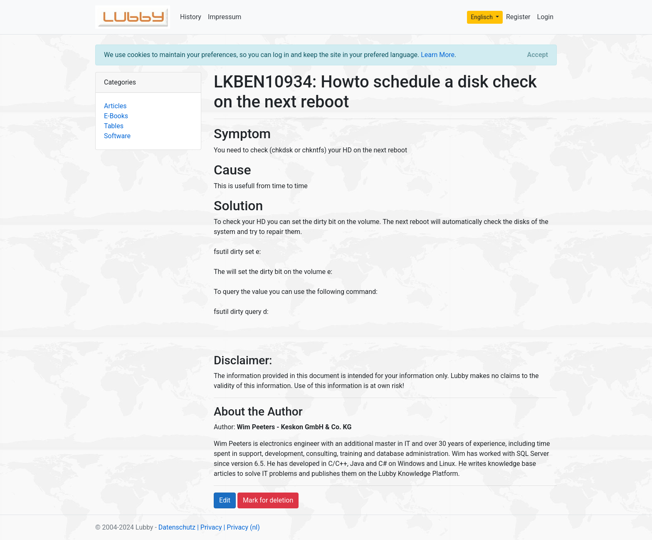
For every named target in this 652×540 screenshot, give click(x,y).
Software (117, 136)
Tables (113, 126)
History (190, 17)
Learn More (437, 55)
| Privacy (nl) (241, 527)
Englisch (482, 17)
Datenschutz (176, 527)
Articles (115, 106)
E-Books (116, 116)
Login (545, 17)
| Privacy (209, 527)
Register (518, 17)
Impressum (225, 17)
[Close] (537, 55)
